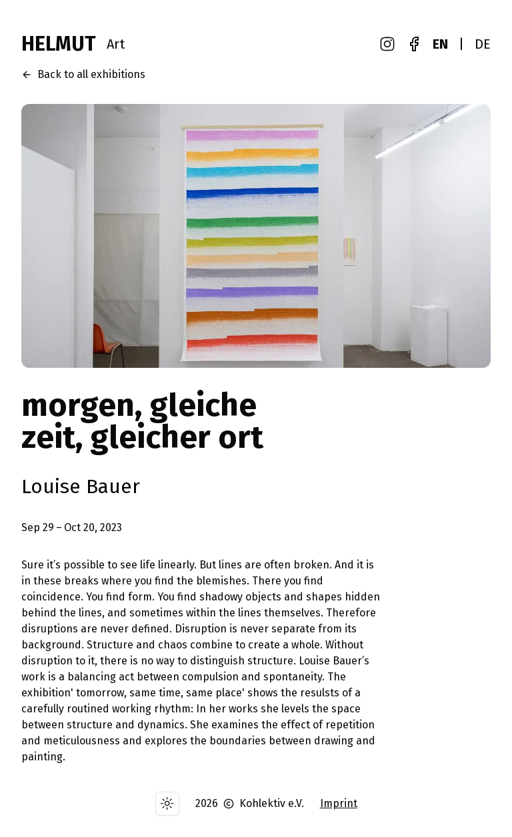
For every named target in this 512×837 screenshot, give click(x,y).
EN (440, 44)
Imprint (338, 803)
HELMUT (58, 44)
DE (483, 44)
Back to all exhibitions (83, 74)
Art (116, 44)
